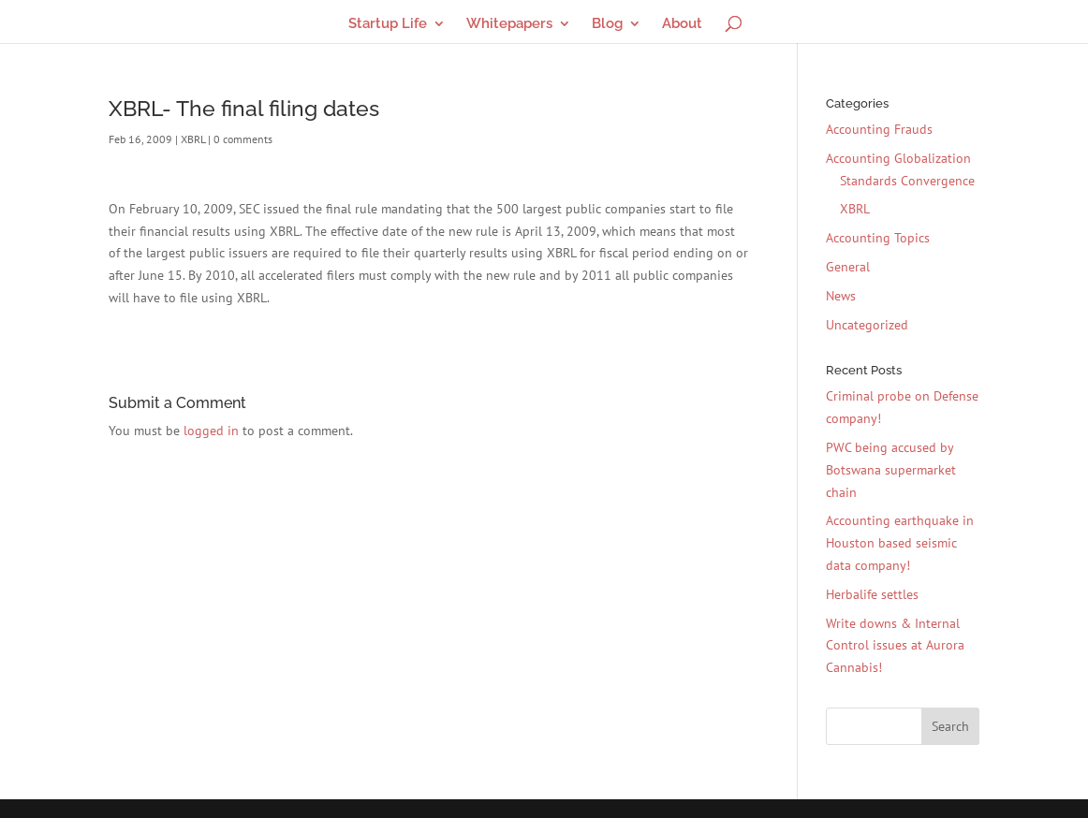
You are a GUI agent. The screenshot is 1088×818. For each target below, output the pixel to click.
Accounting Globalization (898, 158)
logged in (211, 430)
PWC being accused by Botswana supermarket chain (891, 470)
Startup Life (387, 24)
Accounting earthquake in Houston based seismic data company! (900, 543)
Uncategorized (867, 324)
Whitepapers (509, 24)
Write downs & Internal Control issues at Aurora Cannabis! (895, 646)
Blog (607, 24)
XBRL (193, 139)
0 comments (242, 139)
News (841, 295)
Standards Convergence (907, 180)
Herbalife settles (872, 594)
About (682, 24)
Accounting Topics (878, 237)
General (848, 266)
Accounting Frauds (879, 129)
